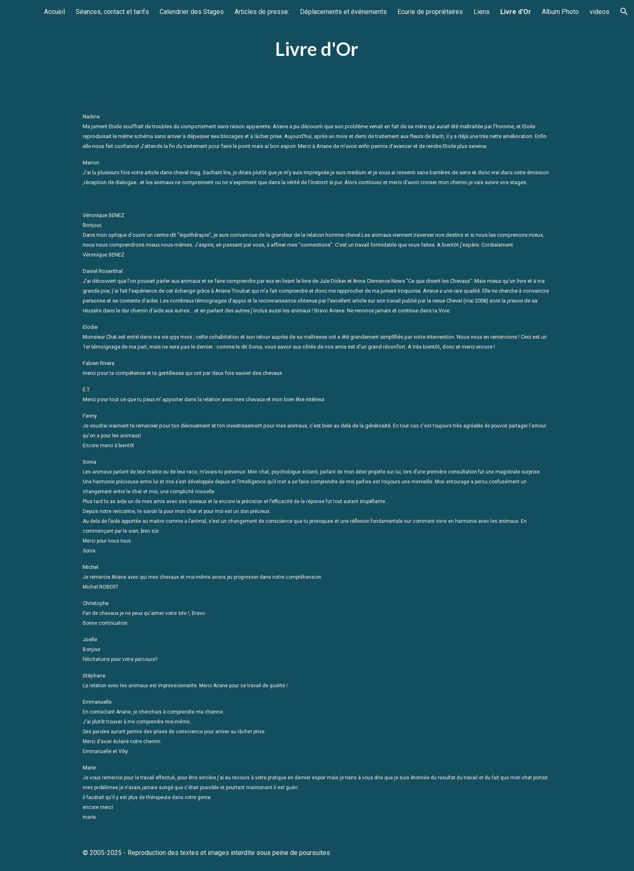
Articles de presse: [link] (262, 12)
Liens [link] (482, 12)
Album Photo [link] (560, 12)
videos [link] (599, 12)
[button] (624, 11)
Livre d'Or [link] (515, 12)
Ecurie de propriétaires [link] (430, 12)
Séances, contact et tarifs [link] (112, 12)
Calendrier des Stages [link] (192, 12)
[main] (317, 49)
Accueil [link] (54, 12)
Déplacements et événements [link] (343, 12)
